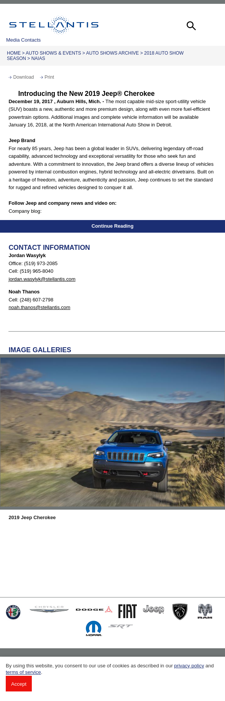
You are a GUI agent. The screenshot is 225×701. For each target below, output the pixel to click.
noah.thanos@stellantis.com (39, 307)
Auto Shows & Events (53, 53)
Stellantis (54, 25)
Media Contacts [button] (23, 40)
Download (23, 77)
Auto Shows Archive (112, 53)
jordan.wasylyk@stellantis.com (41, 279)
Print (49, 77)
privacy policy (189, 666)
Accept (18, 684)
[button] (190, 25)
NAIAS (38, 58)
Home (14, 53)
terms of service (23, 672)
